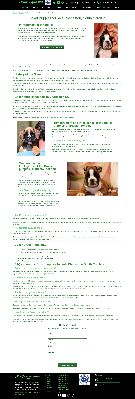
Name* (67, 336)
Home (15, 13)
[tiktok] (66, 2)
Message (67, 357)
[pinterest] (62, 2)
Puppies (21, 13)
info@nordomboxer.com (84, 2)
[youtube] (58, 2)
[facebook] (54, 2)
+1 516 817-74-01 (108, 2)
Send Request (67, 365)
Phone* (67, 342)
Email (67, 348)
